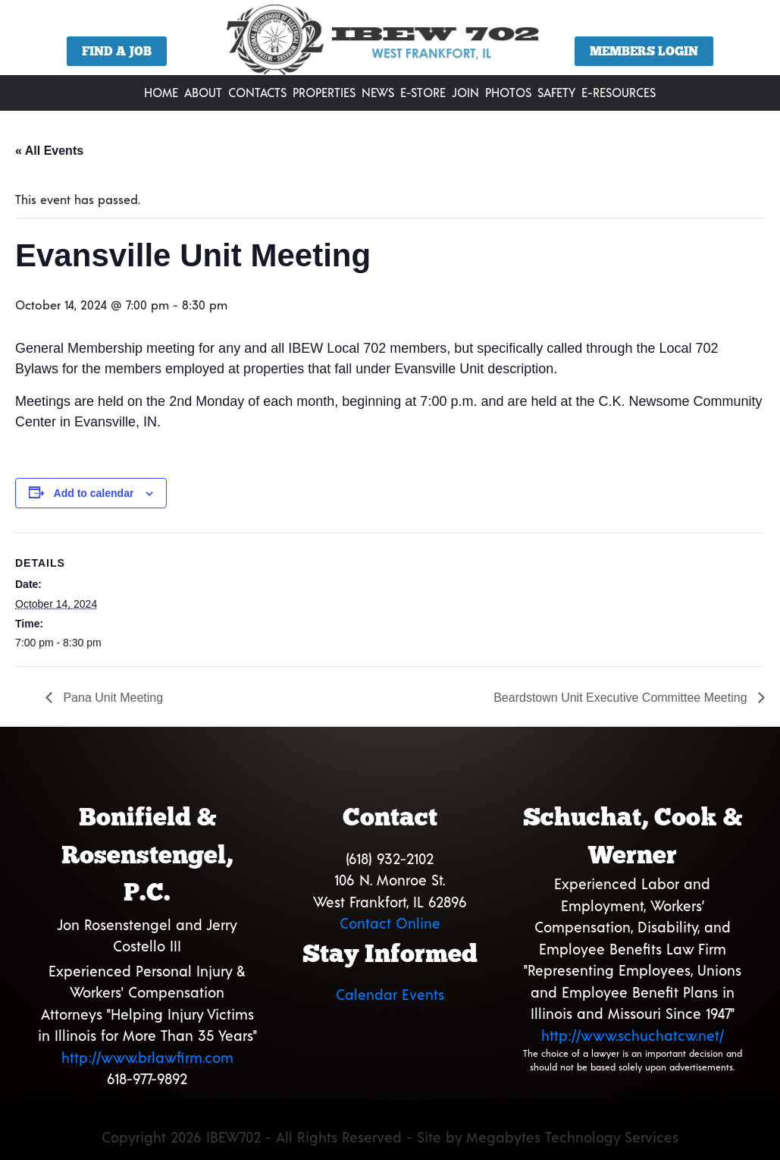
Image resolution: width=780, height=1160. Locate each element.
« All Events (49, 150)
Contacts (257, 92)
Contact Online (390, 923)
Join (465, 92)
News (378, 92)
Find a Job (117, 51)
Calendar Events (390, 994)
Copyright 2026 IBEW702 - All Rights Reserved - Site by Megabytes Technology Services (390, 1137)
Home (161, 92)
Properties (324, 92)
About (203, 92)
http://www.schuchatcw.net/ (632, 1035)
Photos (508, 92)
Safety (556, 92)
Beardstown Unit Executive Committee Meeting (621, 697)
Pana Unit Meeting (111, 697)
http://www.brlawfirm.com (147, 1057)
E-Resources (618, 92)
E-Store (423, 92)
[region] (390, 43)
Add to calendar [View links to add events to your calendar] (94, 493)
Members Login (644, 51)
